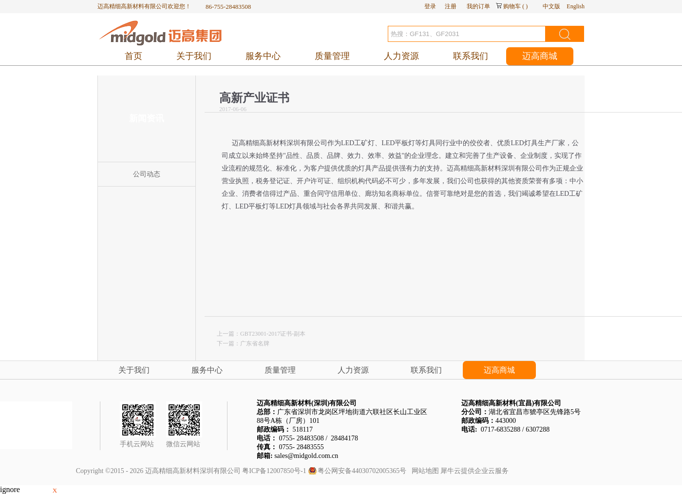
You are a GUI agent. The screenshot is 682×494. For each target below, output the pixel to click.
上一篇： (261, 333)
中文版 (551, 6)
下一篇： (243, 343)
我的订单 (478, 6)
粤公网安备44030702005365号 (362, 471)
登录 (430, 6)
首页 (133, 56)
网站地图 (423, 471)
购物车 (512, 6)
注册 (450, 6)
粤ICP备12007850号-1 (274, 471)
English (576, 6)
